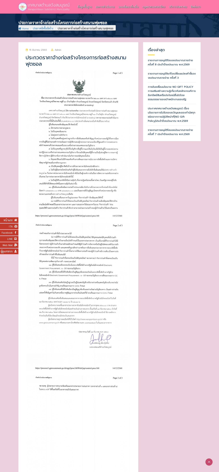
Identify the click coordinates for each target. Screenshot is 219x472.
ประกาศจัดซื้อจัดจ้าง (43, 28)
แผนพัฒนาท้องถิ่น (128, 6)
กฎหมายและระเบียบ (153, 6)
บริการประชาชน (178, 6)
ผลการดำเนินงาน (105, 6)
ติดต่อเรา (196, 6)
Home (23, 28)
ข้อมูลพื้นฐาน (85, 6)
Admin (58, 50)
